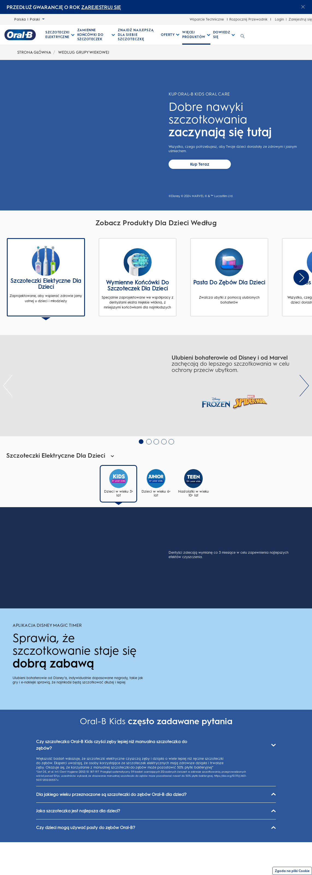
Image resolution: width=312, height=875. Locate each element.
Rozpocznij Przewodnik (248, 19)
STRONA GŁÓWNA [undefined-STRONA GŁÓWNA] (34, 52)
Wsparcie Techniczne (207, 19)
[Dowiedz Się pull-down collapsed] (224, 34)
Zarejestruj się (300, 19)
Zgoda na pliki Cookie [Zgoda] (292, 871)
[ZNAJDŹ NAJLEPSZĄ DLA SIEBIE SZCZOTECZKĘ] (138, 34)
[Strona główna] (20, 34)
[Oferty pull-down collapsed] (170, 34)
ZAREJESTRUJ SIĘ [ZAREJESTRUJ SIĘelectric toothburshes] (101, 7)
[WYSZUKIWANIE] (242, 34)
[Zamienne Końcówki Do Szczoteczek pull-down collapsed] (96, 34)
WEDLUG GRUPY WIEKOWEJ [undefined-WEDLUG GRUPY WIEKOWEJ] (83, 52)
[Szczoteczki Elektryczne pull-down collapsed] (60, 34)
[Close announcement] (303, 6)
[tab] (118, 511)
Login (279, 19)
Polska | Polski (29, 19)
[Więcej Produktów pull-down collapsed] (196, 34)
